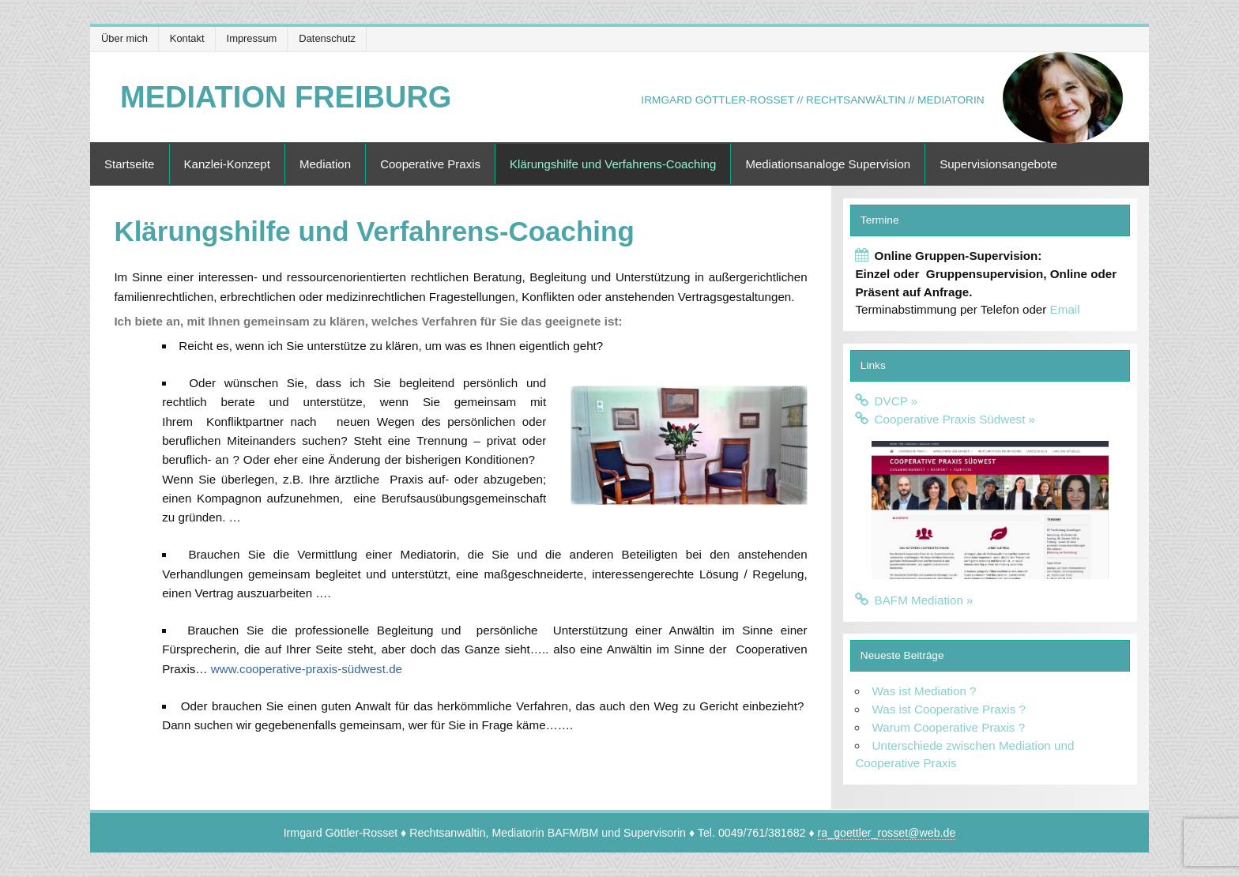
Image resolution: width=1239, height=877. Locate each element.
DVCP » (896, 401)
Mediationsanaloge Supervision (827, 164)
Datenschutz (327, 38)
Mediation (325, 164)
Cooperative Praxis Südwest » (955, 419)
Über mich (124, 38)
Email (1065, 309)
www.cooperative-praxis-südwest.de (306, 669)
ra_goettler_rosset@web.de (887, 832)
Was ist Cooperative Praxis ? (949, 709)
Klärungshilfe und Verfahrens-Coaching (613, 164)
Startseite (129, 164)
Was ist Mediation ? (924, 691)
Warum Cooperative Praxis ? (949, 727)
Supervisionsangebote (998, 164)
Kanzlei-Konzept (227, 164)
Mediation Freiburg (285, 97)
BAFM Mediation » (924, 600)
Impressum (252, 38)
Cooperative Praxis (430, 164)
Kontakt (187, 38)
